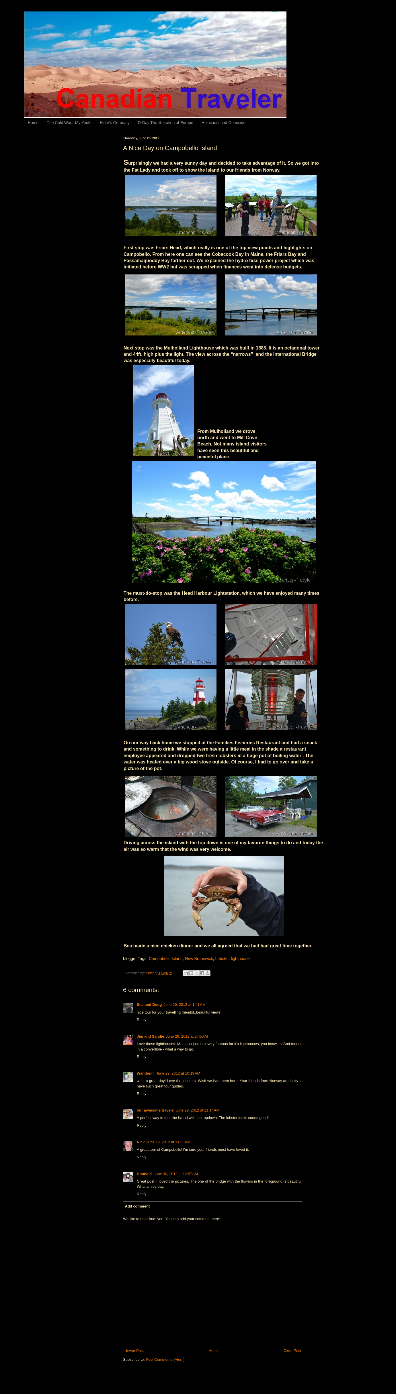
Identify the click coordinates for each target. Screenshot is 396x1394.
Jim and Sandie (150, 1036)
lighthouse (240, 958)
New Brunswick (199, 958)
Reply (141, 1020)
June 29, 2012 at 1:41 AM (184, 1004)
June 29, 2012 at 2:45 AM (187, 1036)
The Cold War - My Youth (69, 122)
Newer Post (134, 1350)
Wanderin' (146, 1073)
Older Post (292, 1350)
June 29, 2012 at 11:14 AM (197, 1110)
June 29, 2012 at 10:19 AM (178, 1073)
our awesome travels (155, 1110)
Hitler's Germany (115, 122)
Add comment (137, 1206)
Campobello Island (166, 958)
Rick (141, 1142)
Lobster (222, 958)
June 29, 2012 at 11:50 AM (168, 1142)
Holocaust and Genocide (223, 122)
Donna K (144, 1174)
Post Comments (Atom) (165, 1359)
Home (33, 122)
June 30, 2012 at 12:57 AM (176, 1174)
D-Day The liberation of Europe (165, 122)
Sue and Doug (149, 1004)
